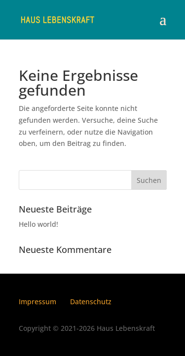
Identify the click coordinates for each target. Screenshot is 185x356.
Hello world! (38, 224)
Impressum (37, 301)
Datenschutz (90, 301)
